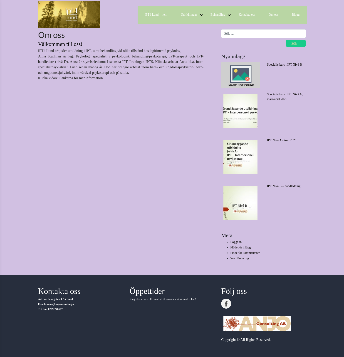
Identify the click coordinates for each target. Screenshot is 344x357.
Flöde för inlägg (240, 247)
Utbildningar (189, 14)
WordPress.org (239, 258)
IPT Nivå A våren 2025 (282, 140)
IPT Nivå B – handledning (284, 186)
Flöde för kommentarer (245, 253)
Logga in (236, 242)
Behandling (217, 14)
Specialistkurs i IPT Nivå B (284, 64)
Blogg (295, 14)
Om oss (273, 14)
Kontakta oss (247, 14)
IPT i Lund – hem (156, 14)
